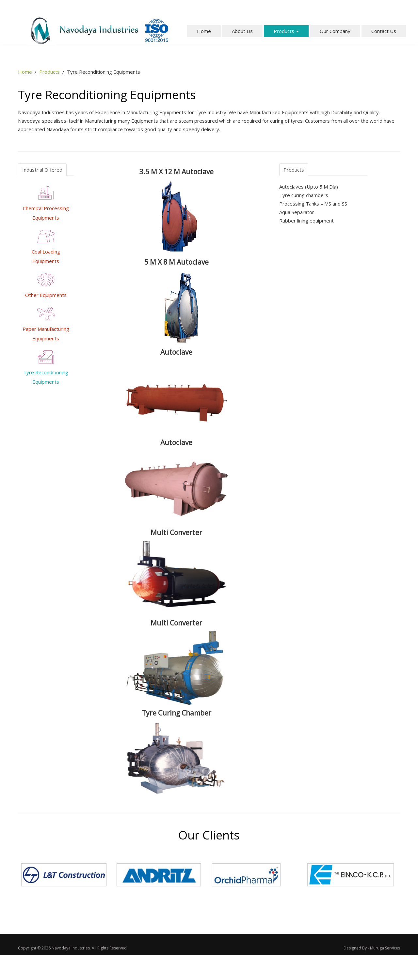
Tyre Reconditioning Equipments (45, 369)
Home (204, 31)
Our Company (335, 31)
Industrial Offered (42, 169)
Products (286, 31)
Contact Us (383, 31)
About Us (242, 31)
